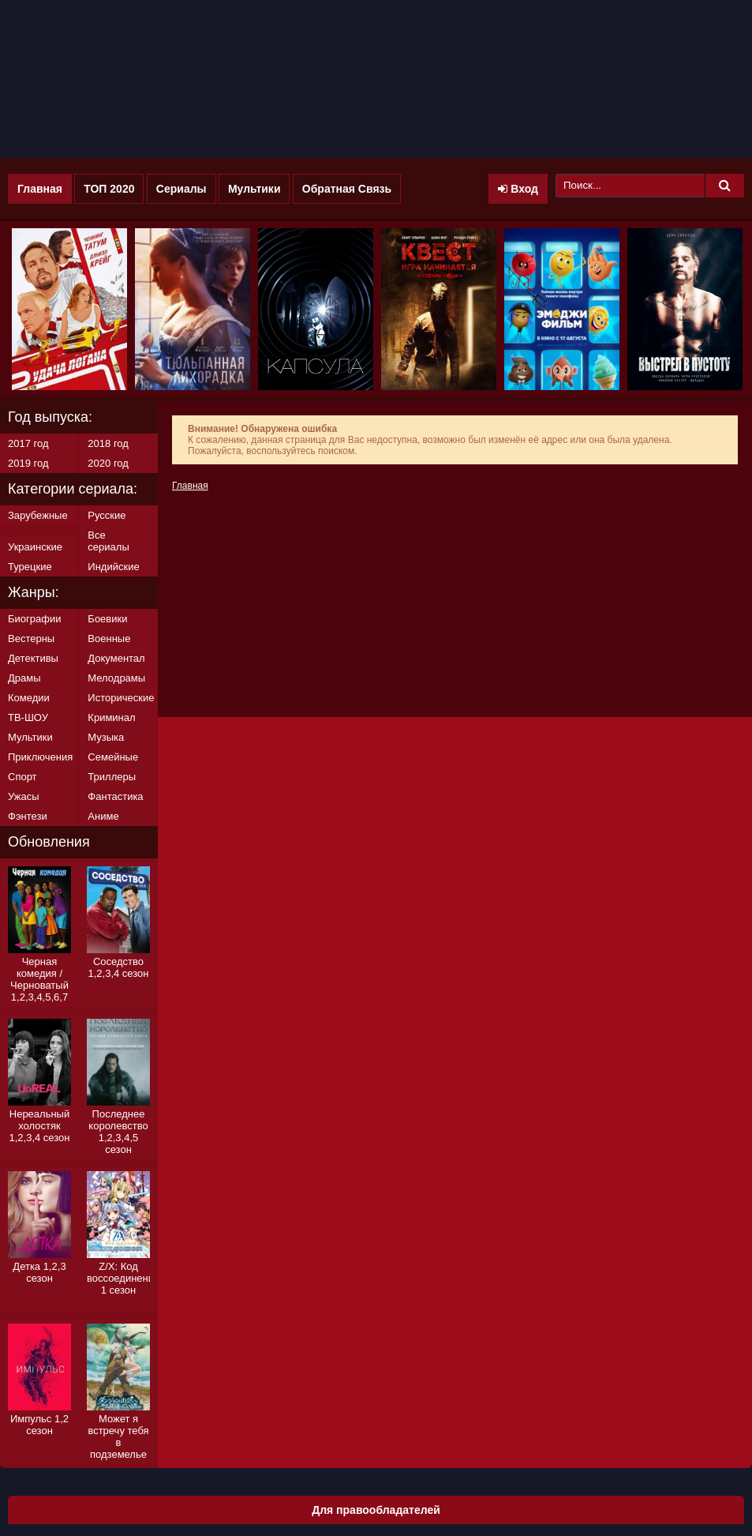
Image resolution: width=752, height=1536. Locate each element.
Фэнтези (27, 816)
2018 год (108, 443)
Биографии (34, 619)
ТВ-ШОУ (28, 717)
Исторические (121, 698)
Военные (109, 638)
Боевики (107, 619)
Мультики (254, 188)
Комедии (29, 698)
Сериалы (181, 188)
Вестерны (31, 638)
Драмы (24, 678)
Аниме (103, 816)
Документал (116, 658)
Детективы (33, 658)
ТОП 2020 (109, 188)
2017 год (28, 443)
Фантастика (115, 796)
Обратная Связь (346, 188)
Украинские (35, 547)
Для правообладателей (376, 1510)
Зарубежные (38, 515)
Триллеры (112, 777)
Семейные (113, 757)
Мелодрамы (116, 678)
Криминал (111, 717)
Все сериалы (108, 541)
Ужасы (23, 796)
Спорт (22, 777)
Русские (106, 515)
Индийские (113, 567)
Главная (39, 188)
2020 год (108, 463)
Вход (518, 188)
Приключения (40, 757)
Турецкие (30, 567)
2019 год (28, 463)
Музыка (106, 737)
